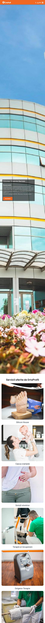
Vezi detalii (7, 198)
